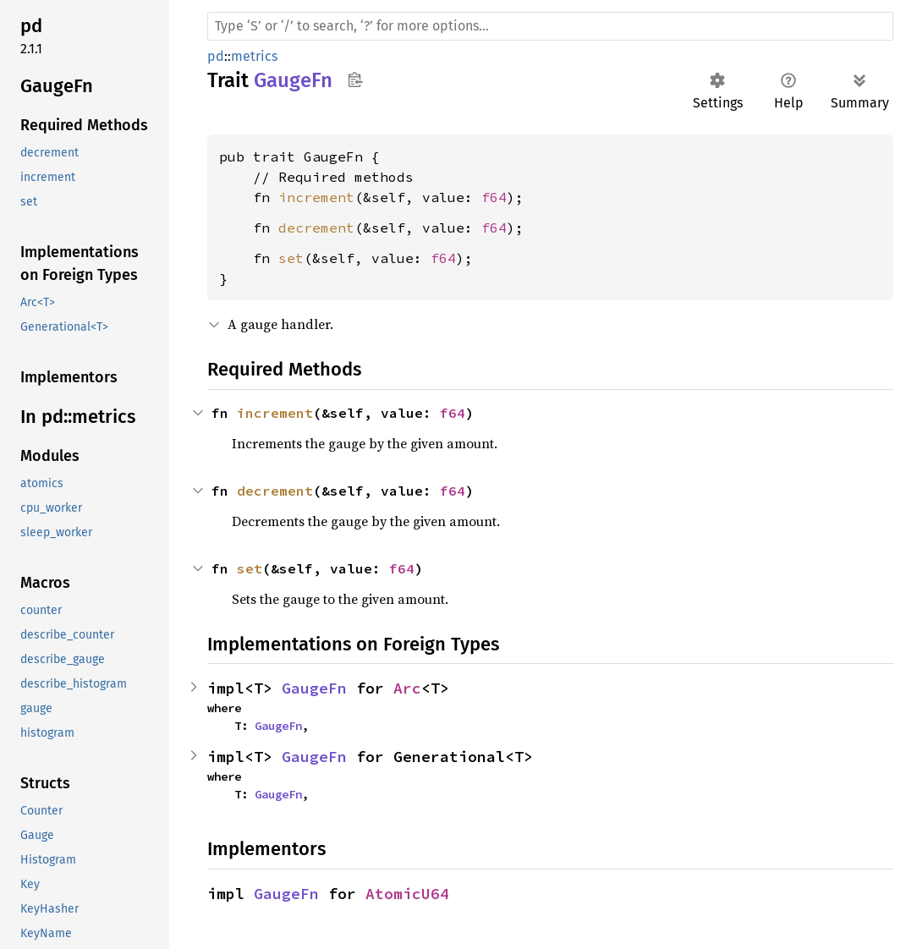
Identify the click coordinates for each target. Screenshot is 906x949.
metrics (254, 56)
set (291, 258)
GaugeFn (314, 688)
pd (215, 56)
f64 (494, 197)
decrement (316, 227)
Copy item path (355, 79)
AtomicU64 (407, 893)
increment (316, 197)
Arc (407, 688)
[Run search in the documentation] (550, 26)
